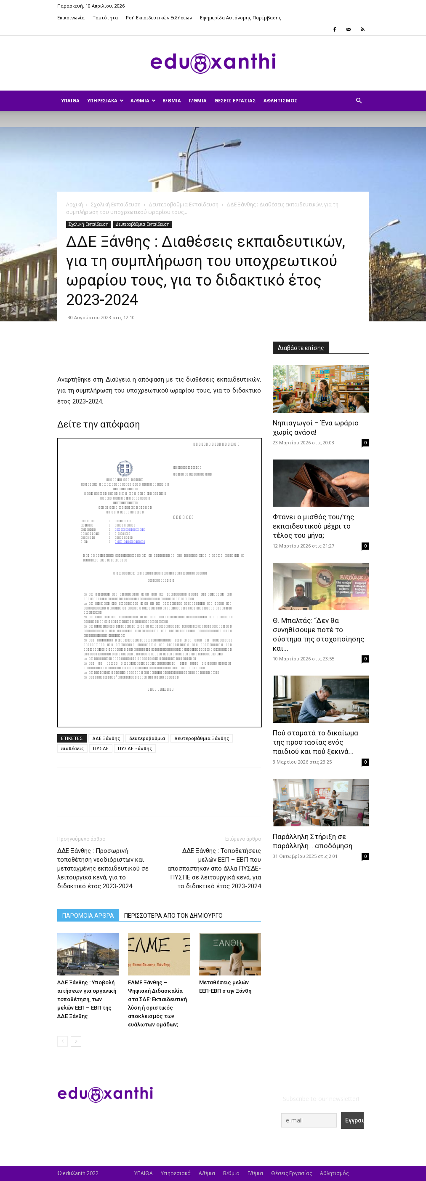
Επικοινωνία (71, 17)
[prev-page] (62, 1041)
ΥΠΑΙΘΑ (70, 100)
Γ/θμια (198, 100)
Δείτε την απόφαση (98, 424)
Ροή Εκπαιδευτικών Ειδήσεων (159, 17)
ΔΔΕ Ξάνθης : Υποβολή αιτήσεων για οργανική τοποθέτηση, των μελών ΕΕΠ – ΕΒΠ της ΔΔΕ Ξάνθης (86, 999)
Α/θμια (143, 100)
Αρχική (74, 204)
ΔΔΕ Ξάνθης (106, 738)
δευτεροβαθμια (147, 738)
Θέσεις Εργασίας (235, 100)
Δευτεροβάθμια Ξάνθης (201, 738)
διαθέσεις (72, 748)
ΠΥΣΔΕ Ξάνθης (135, 748)
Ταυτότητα (105, 17)
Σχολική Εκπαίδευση (116, 204)
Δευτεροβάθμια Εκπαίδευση (183, 204)
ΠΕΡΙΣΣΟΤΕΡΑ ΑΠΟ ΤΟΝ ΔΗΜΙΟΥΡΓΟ (173, 915)
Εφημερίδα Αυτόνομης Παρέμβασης (240, 17)
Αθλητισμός (281, 100)
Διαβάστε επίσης (301, 348)
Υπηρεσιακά (105, 100)
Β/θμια (171, 100)
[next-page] (76, 1041)
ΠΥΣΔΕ (101, 748)
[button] (359, 101)
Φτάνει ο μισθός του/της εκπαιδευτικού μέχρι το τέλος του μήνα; (313, 526)
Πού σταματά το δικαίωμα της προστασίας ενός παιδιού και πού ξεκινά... (315, 742)
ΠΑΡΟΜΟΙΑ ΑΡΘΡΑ (88, 915)
